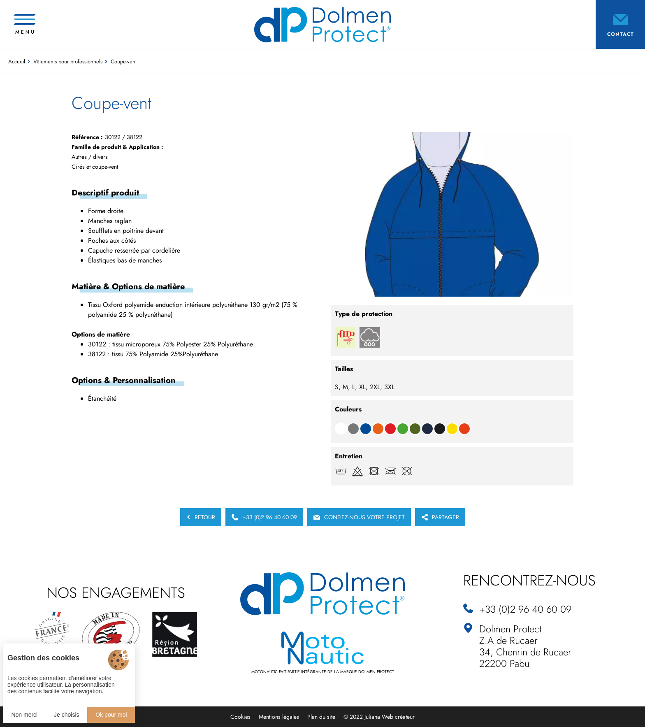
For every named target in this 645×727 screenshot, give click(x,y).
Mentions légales (279, 717)
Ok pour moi (111, 714)
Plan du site (321, 717)
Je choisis (66, 714)
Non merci (24, 714)
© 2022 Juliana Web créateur (379, 717)
